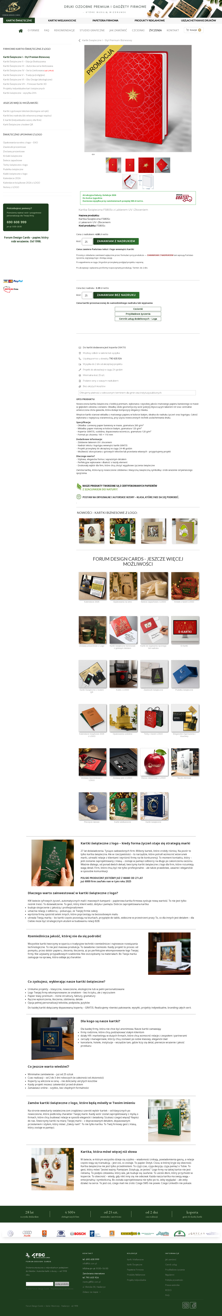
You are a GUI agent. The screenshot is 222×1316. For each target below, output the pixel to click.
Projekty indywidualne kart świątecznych (24, 88)
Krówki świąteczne (12, 155)
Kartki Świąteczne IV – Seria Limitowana (28, 70)
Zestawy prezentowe (14, 151)
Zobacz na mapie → (92, 1292)
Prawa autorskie (172, 1285)
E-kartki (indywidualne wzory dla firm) (22, 120)
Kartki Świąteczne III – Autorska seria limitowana (28, 66)
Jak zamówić (118, 30)
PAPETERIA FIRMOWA (105, 20)
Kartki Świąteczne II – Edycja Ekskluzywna (24, 61)
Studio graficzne (92, 30)
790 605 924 (115, 358)
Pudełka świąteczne (13, 169)
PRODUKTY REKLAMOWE (150, 20)
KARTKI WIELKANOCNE (62, 20)
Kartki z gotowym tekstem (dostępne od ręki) (26, 111)
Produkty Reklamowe (136, 1274)
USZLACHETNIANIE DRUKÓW (198, 20)
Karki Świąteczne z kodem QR (18, 124)
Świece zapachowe (12, 160)
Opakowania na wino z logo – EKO (20, 142)
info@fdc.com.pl (90, 1263)
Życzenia (155, 30)
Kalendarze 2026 (12, 178)
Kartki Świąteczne (134, 1264)
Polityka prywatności (174, 1280)
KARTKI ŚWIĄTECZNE (19, 20)
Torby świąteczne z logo (15, 164)
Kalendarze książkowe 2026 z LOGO (21, 182)
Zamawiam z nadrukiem (116, 241)
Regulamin (169, 1274)
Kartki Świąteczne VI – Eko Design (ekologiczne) (27, 79)
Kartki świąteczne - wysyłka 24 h (19, 92)
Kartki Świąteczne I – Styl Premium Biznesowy (26, 57)
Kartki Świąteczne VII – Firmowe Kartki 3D (25, 84)
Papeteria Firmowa (135, 1269)
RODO (168, 1290)
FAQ (46, 30)
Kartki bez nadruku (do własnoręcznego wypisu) (27, 115)
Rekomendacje (64, 30)
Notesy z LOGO (11, 187)
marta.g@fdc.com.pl (92, 1281)
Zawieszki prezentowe (14, 147)
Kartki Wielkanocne (135, 1259)
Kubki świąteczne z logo (15, 173)
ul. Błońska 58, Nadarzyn (94, 1286)
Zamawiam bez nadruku (116, 295)
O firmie (33, 30)
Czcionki (138, 30)
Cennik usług (171, 1264)
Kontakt (173, 30)
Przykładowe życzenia (138, 314)
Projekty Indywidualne (136, 1280)
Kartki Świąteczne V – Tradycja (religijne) (24, 75)
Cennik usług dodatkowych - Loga (138, 318)
